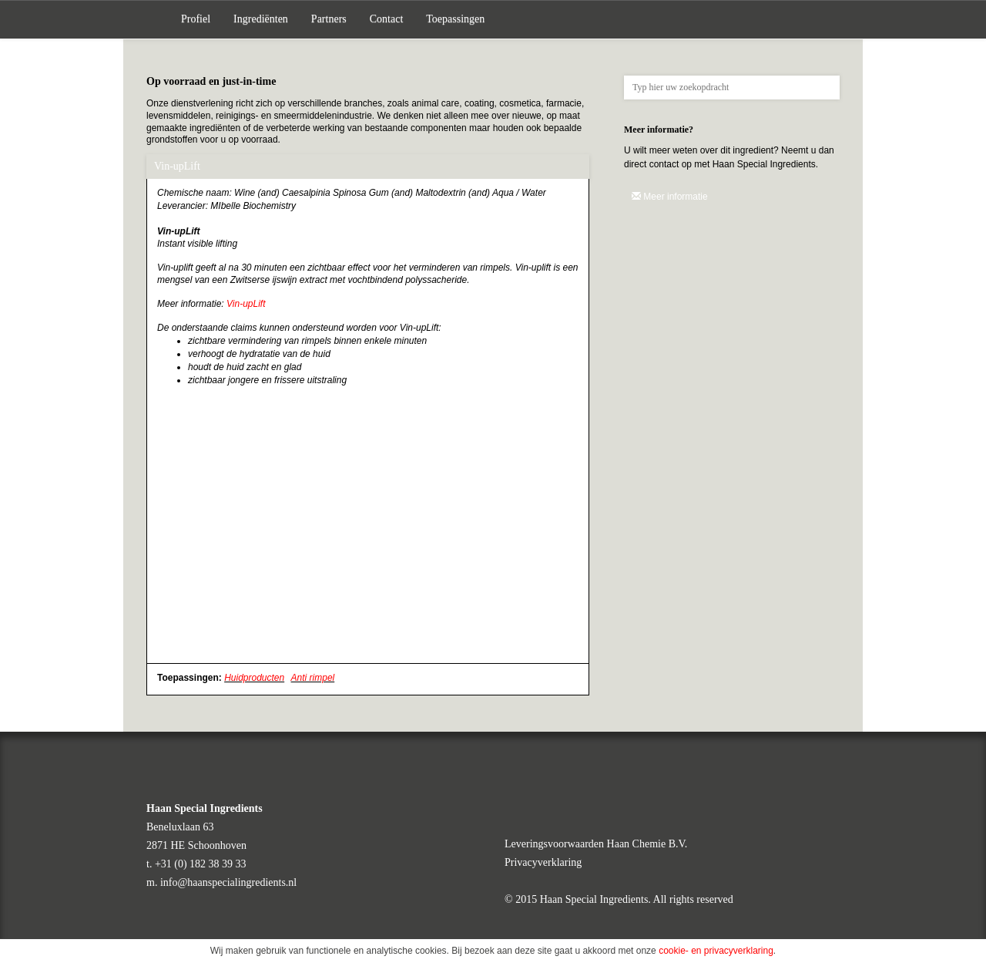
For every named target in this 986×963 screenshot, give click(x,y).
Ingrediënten (260, 19)
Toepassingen (455, 19)
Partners (329, 19)
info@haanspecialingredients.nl (228, 882)
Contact (387, 19)
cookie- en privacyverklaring (716, 950)
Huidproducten (254, 677)
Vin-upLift (245, 303)
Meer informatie (670, 196)
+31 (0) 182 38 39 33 (200, 864)
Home (157, 19)
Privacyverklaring (543, 862)
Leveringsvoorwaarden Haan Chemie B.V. (596, 844)
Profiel (195, 19)
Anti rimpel (313, 677)
